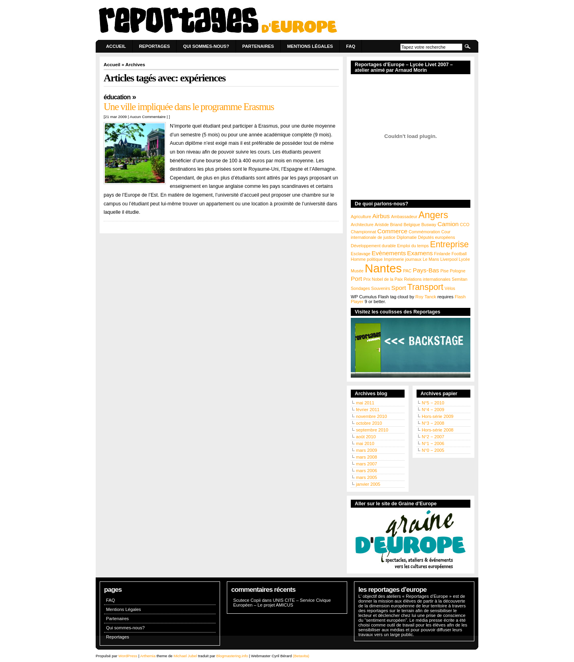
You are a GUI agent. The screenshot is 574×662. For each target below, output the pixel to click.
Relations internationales (427, 279)
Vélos (449, 288)
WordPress (127, 656)
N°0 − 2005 (433, 450)
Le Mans (431, 259)
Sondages (360, 288)
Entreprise (449, 244)
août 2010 (366, 436)
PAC (407, 270)
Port (356, 278)
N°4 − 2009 (433, 409)
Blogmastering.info (232, 656)
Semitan (459, 279)
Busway (428, 224)
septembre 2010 (372, 430)
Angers (433, 215)
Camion (447, 224)
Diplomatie (407, 237)
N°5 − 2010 (433, 402)
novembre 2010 (371, 416)
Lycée (464, 259)
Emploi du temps (413, 245)
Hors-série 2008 (438, 430)
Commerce (392, 231)
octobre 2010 (369, 423)
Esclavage (360, 253)
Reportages (154, 46)
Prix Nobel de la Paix (383, 279)
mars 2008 (366, 457)
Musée (357, 270)
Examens (419, 253)
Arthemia (147, 656)
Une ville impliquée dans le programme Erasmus (189, 106)
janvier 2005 (368, 484)
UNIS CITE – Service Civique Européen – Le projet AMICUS (282, 602)
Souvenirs (380, 288)
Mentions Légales (310, 46)
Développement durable (373, 245)
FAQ (350, 46)
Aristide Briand (388, 224)
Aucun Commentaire (148, 116)
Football (459, 253)
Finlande (442, 253)
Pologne (457, 270)
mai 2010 (365, 443)
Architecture (362, 224)
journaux (413, 259)
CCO (465, 224)
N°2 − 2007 (433, 436)
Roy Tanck (425, 296)
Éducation (117, 97)
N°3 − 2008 (433, 423)
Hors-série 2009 (438, 416)
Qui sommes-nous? (206, 46)
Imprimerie (394, 259)
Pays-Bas (426, 270)
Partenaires (258, 46)
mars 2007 (366, 463)
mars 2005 (366, 477)
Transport (425, 287)
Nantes (383, 268)
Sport (398, 287)
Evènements (389, 253)
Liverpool (449, 259)
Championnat (363, 231)
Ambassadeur (404, 216)
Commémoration (424, 231)
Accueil (116, 46)
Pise (444, 270)
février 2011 (367, 409)
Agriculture (361, 216)
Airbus (381, 216)
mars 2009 (366, 450)
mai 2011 (365, 402)
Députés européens (436, 237)
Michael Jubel (185, 656)
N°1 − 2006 (433, 443)
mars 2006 (366, 470)
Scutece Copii (247, 600)
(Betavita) (301, 656)
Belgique (411, 224)
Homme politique (367, 259)
